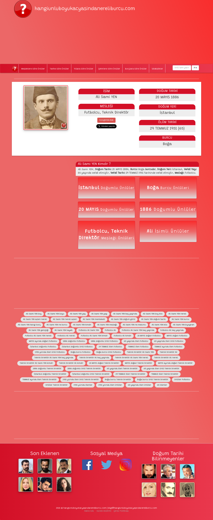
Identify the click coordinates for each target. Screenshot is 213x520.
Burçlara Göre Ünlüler (136, 69)
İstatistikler (157, 69)
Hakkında (89, 511)
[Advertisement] (106, 38)
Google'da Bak (106, 120)
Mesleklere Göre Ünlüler (33, 69)
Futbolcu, (98, 231)
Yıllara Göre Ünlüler (83, 69)
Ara (195, 68)
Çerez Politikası (121, 511)
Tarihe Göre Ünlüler (59, 69)
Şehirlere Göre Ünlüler (109, 69)
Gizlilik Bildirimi (104, 511)
